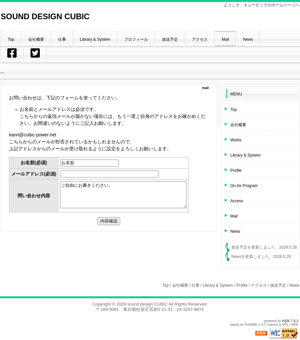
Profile (242, 285)
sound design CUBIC (147, 304)
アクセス (259, 285)
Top (165, 285)
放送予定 (239, 247)
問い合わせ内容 (34, 198)
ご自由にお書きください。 (130, 197)
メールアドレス (33, 173)
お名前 (34, 162)
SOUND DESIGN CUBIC (45, 16)
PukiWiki (251, 324)
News (236, 256)
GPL (285, 324)
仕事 (195, 285)
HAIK (286, 321)
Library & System (218, 285)
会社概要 (180, 285)
